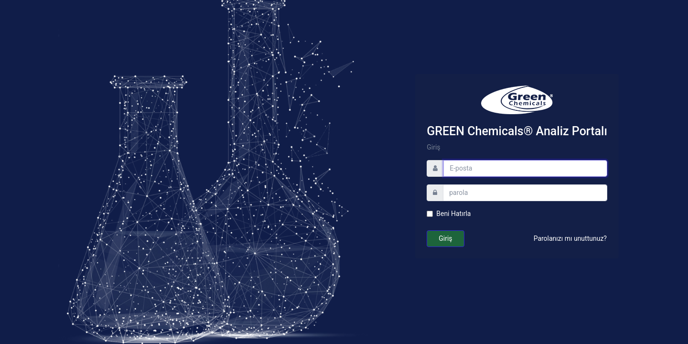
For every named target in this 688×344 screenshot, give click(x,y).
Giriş (445, 238)
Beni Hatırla (453, 213)
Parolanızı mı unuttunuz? (570, 238)
